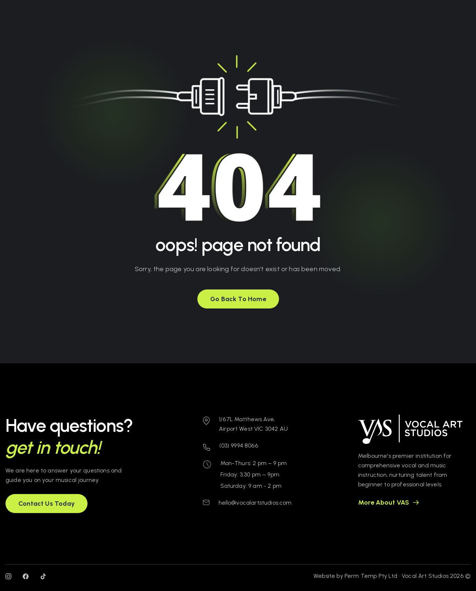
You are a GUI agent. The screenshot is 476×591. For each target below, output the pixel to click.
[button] (238, 298)
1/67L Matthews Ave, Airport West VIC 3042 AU (253, 424)
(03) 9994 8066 (238, 445)
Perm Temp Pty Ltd (371, 575)
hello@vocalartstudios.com (255, 502)
